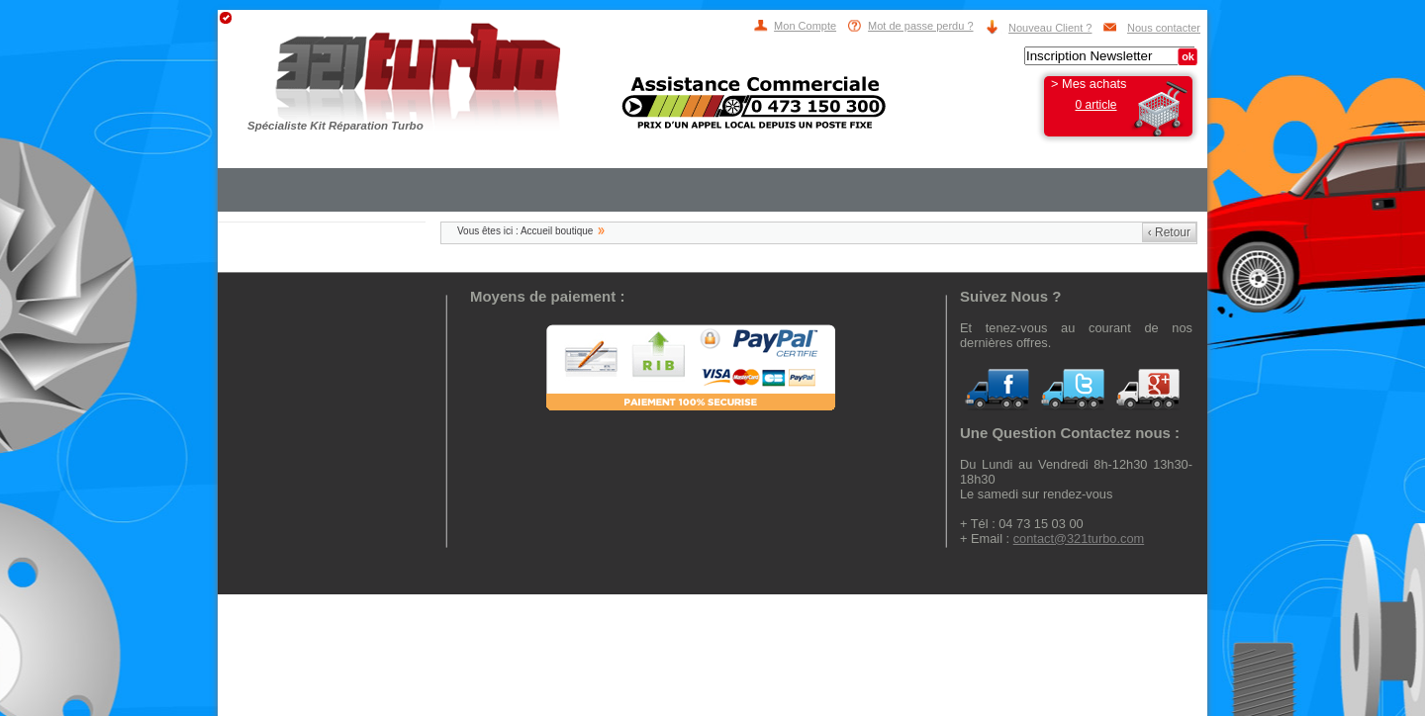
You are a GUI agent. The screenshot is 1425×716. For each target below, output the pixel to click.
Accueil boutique (557, 230)
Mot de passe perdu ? (920, 26)
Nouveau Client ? (1050, 28)
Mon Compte (805, 26)
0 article (1095, 105)
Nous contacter (1163, 28)
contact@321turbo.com (1079, 538)
